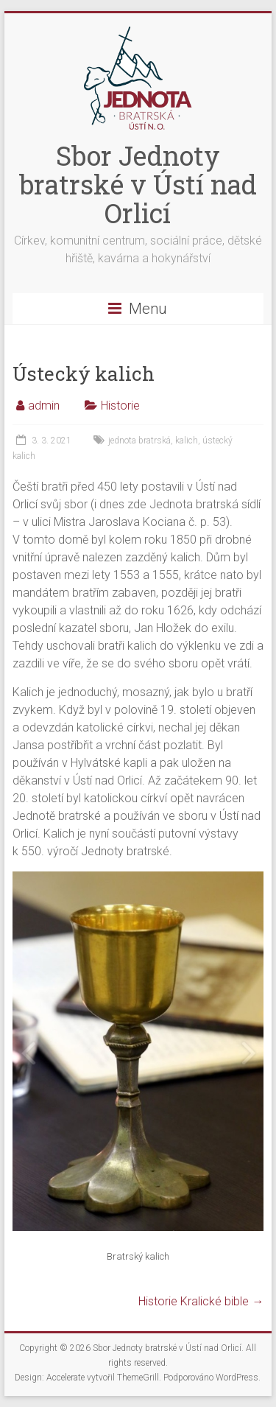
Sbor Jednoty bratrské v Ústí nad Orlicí (138, 184)
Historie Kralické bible (200, 1301)
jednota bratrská (139, 440)
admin (44, 406)
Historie (120, 406)
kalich (186, 440)
